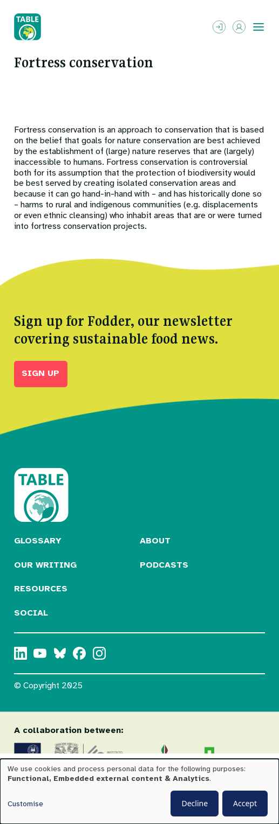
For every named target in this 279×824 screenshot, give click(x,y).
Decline (194, 803)
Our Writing (45, 565)
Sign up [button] (40, 373)
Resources (40, 588)
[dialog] (139, 791)
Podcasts (164, 565)
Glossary (38, 540)
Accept (245, 803)
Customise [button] (25, 803)
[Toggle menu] (258, 26)
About (155, 540)
